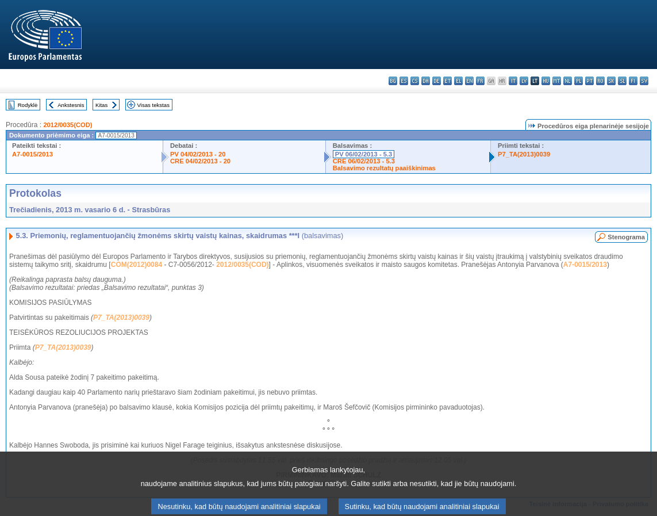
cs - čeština (414, 81)
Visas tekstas (153, 105)
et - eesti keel (447, 81)
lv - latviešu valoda (524, 81)
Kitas (101, 105)
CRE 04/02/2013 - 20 (200, 161)
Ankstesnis (70, 105)
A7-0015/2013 (32, 154)
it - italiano (513, 81)
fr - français (480, 81)
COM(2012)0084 (136, 265)
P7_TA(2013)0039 (524, 154)
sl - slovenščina (622, 81)
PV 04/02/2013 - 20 (197, 154)
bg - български (393, 81)
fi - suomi (633, 81)
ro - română (600, 81)
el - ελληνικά (458, 81)
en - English (469, 81)
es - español (403, 81)
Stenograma (626, 237)
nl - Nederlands (567, 81)
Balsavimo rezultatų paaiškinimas (384, 168)
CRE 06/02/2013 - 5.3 (364, 161)
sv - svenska (644, 81)
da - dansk (425, 81)
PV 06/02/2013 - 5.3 (364, 154)
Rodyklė (28, 105)
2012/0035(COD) (67, 124)
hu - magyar (545, 81)
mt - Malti (556, 81)
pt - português (589, 81)
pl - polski (578, 81)
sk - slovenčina (611, 81)
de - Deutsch (436, 81)
